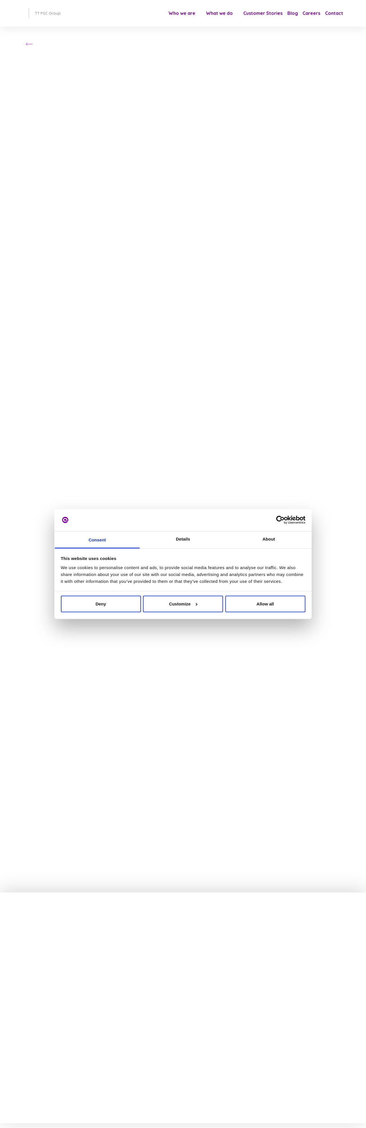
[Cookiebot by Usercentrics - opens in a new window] (280, 520)
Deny (101, 603)
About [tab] (268, 539)
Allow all (265, 603)
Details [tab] (183, 539)
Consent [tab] (97, 539)
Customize (183, 603)
